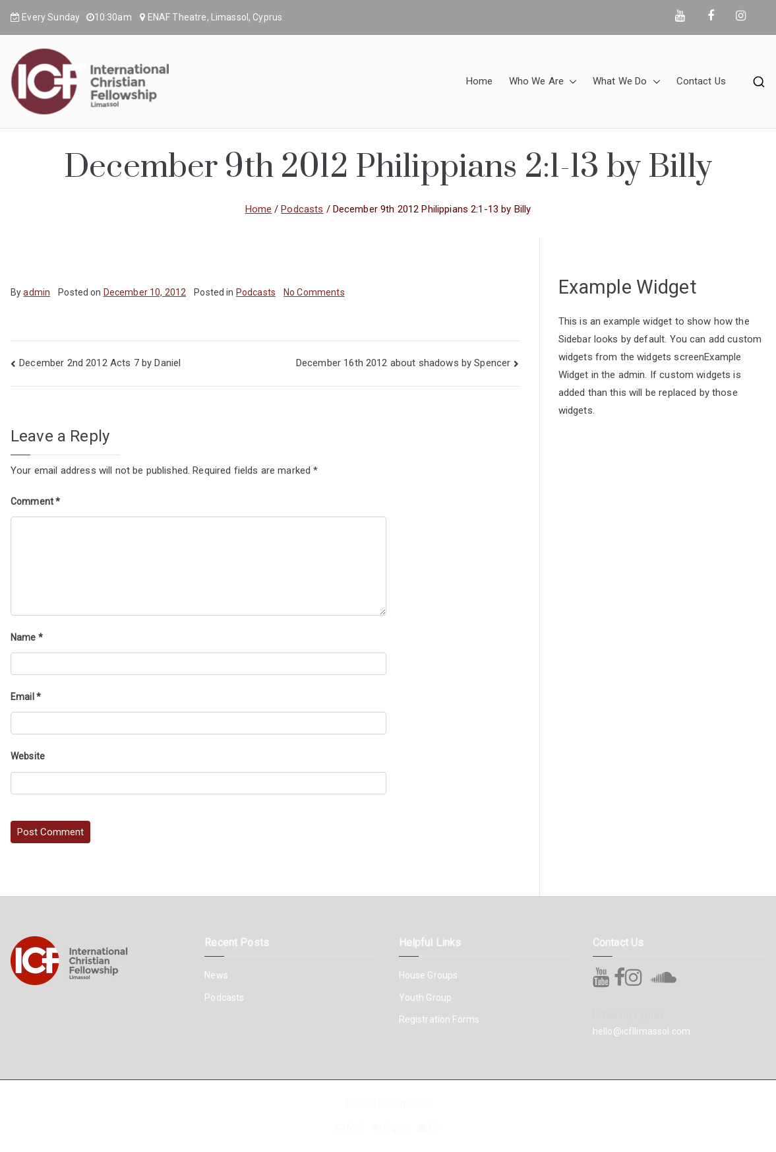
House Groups (428, 975)
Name (27, 637)
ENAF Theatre (177, 17)
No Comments (314, 292)
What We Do (627, 81)
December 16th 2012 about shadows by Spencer (403, 363)
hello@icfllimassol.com (641, 1031)
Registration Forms (439, 1019)
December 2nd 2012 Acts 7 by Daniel (100, 363)
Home (479, 81)
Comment (35, 501)
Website (28, 756)
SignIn (395, 1127)
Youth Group (425, 997)
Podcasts (256, 292)
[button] (570, 81)
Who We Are (543, 81)
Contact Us (701, 81)
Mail (356, 1127)
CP (434, 1127)
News (216, 975)
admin (36, 292)
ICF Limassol (404, 1104)
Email (26, 696)
